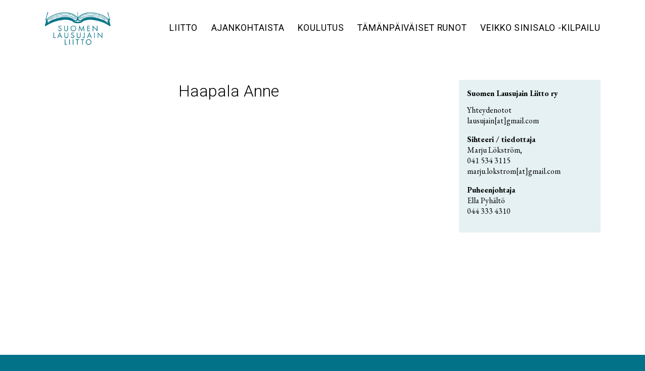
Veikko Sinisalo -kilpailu (540, 28)
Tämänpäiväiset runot (412, 28)
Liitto (183, 28)
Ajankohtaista (248, 28)
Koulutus (321, 28)
